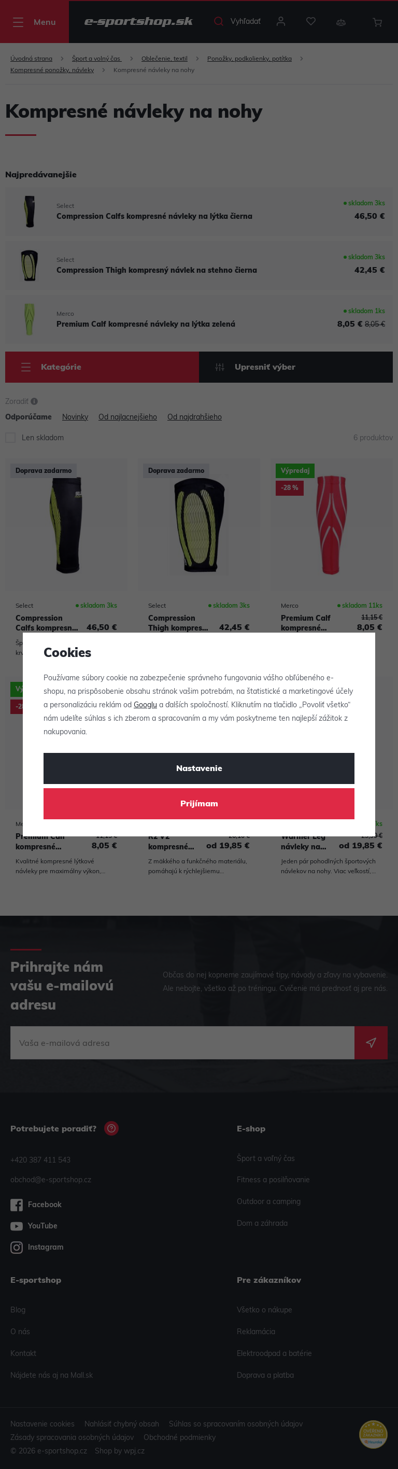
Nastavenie (199, 769)
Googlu (145, 705)
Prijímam (199, 804)
